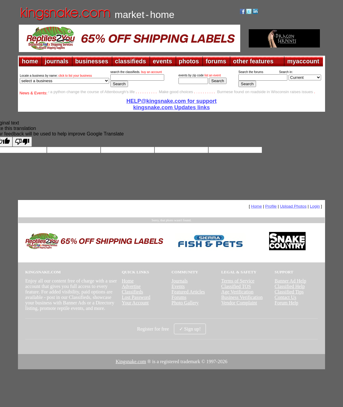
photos (189, 61)
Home (256, 206)
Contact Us (285, 297)
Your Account (135, 302)
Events (178, 286)
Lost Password (136, 297)
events (162, 61)
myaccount (303, 61)
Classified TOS (236, 286)
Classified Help (290, 286)
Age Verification (237, 291)
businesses (91, 61)
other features (253, 61)
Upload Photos (293, 206)
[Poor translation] (22, 142)
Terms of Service (238, 280)
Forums (179, 297)
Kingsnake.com (131, 361)
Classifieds (132, 291)
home (30, 61)
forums (216, 61)
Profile (271, 206)
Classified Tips (289, 291)
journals (56, 61)
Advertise (131, 286)
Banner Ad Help (290, 280)
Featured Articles (188, 291)
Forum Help (286, 302)
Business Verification (242, 297)
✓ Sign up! (190, 329)
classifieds (130, 61)
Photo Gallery (185, 302)
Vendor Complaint (239, 302)
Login (315, 206)
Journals (180, 280)
